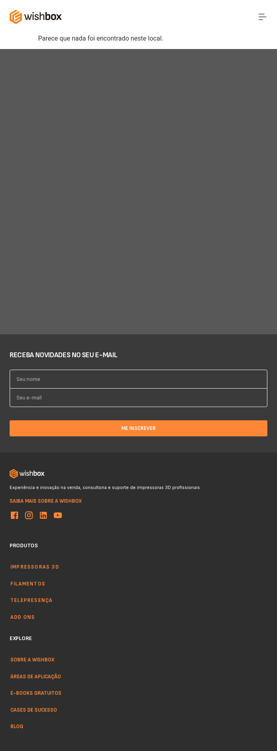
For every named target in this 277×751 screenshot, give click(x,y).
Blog (16, 726)
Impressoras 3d (34, 566)
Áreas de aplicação (35, 676)
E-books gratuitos (35, 693)
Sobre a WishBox (32, 659)
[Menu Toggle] (262, 17)
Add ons (22, 617)
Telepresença (31, 600)
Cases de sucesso (33, 709)
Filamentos (27, 583)
